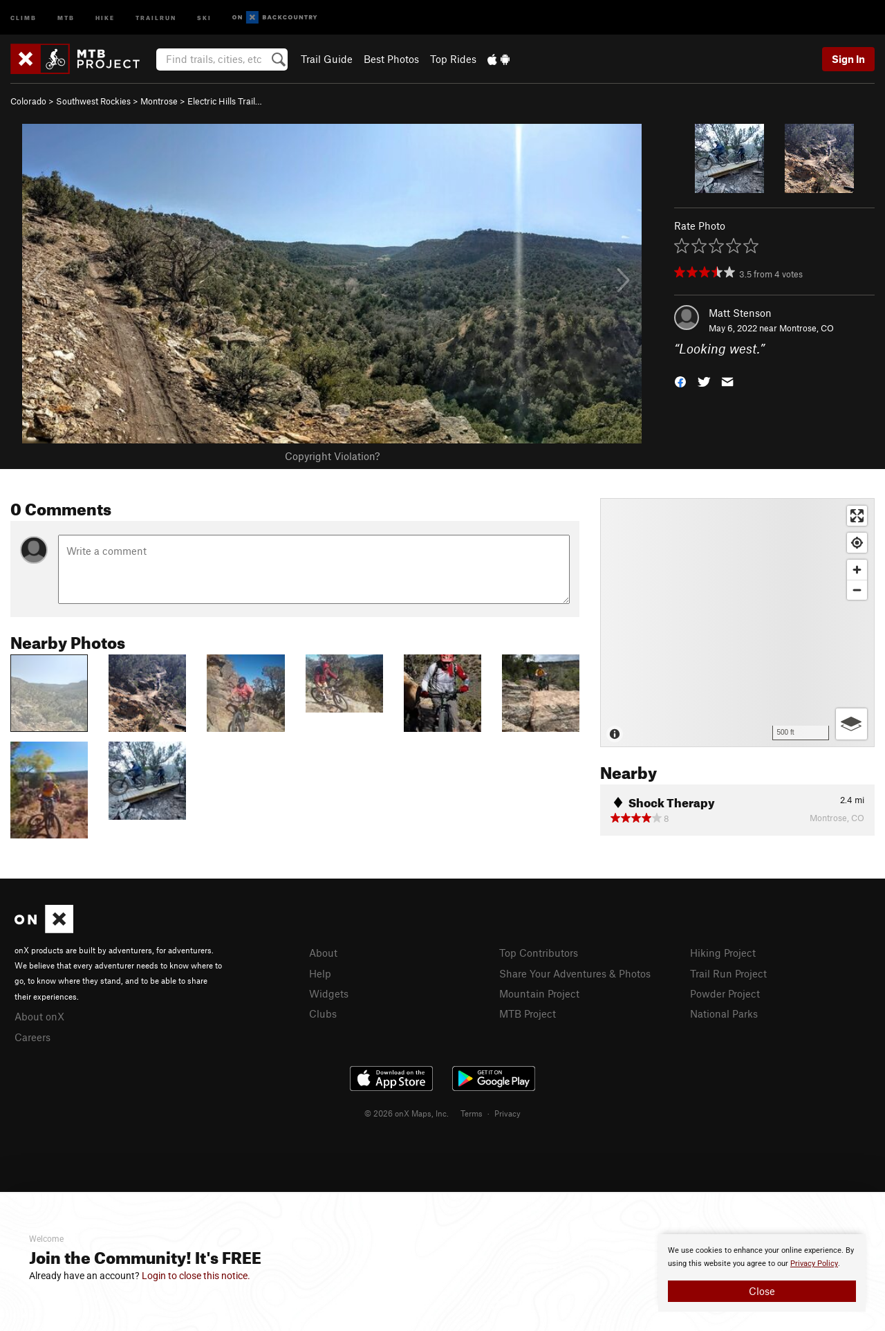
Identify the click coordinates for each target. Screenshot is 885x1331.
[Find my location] (857, 543)
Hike (105, 16)
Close (762, 1291)
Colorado (28, 101)
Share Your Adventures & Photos (575, 973)
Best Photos (391, 59)
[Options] (851, 724)
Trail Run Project (728, 973)
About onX (39, 1016)
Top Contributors (538, 952)
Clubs (323, 1013)
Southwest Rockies (93, 101)
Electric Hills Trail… (224, 101)
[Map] (737, 622)
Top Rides (453, 59)
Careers (32, 1037)
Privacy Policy (814, 1263)
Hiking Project (723, 952)
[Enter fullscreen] (857, 516)
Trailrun (156, 16)
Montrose (159, 101)
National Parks (724, 1013)
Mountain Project (539, 993)
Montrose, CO (806, 327)
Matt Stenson (740, 312)
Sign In (848, 59)
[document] (762, 1273)
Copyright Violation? (332, 456)
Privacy (507, 1113)
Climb (23, 16)
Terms (471, 1113)
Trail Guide (327, 59)
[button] (680, 381)
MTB (66, 16)
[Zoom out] (857, 590)
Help (320, 973)
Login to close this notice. (196, 1275)
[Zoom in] (857, 570)
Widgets (328, 993)
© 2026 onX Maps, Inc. (406, 1113)
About (323, 952)
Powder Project (725, 993)
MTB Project (527, 1013)
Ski (204, 16)
